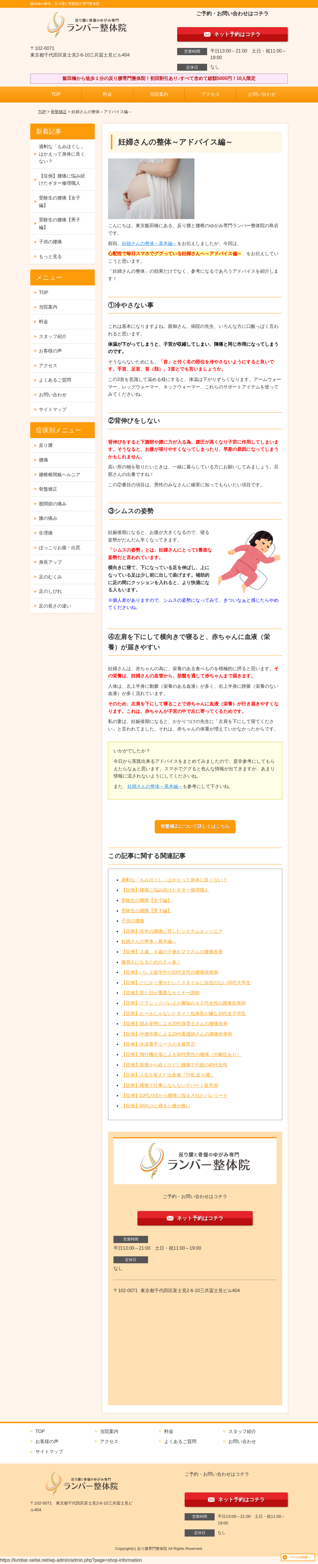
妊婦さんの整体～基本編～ (149, 243)
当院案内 (159, 94)
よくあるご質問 (55, 380)
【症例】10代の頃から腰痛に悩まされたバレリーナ (174, 1095)
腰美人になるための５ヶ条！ (151, 962)
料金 (107, 94)
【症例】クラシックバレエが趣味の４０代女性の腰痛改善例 (183, 1003)
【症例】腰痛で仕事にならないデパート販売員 (169, 1085)
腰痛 (43, 459)
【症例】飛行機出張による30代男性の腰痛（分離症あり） (181, 1054)
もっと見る (50, 256)
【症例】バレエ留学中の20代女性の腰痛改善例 (170, 972)
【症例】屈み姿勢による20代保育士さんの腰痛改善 (174, 1023)
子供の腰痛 (132, 920)
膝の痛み (48, 518)
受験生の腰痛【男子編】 (146, 910)
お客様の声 (50, 350)
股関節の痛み (53, 503)
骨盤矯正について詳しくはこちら (195, 826)
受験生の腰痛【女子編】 (146, 900)
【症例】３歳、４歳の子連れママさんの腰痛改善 (172, 951)
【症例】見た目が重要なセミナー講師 (160, 992)
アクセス (210, 94)
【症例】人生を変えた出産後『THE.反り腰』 (168, 1074)
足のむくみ (50, 576)
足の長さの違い (55, 605)
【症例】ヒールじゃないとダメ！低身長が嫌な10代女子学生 (183, 1013)
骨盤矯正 (59, 111)
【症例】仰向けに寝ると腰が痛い (155, 1105)
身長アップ (50, 562)
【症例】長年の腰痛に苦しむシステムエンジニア (172, 931)
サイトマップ (53, 409)
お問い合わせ (262, 94)
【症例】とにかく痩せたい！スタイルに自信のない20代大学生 (186, 982)
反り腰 (46, 445)
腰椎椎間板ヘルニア (59, 474)
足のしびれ (50, 591)
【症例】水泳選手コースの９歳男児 (158, 1044)
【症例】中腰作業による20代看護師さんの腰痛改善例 (176, 1034)
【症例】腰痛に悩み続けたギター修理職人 (165, 889)
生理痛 (46, 532)
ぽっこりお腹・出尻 (59, 547)
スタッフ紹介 (53, 336)
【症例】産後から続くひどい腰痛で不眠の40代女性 (174, 1064)
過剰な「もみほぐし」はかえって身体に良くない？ (174, 879)
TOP (56, 94)
